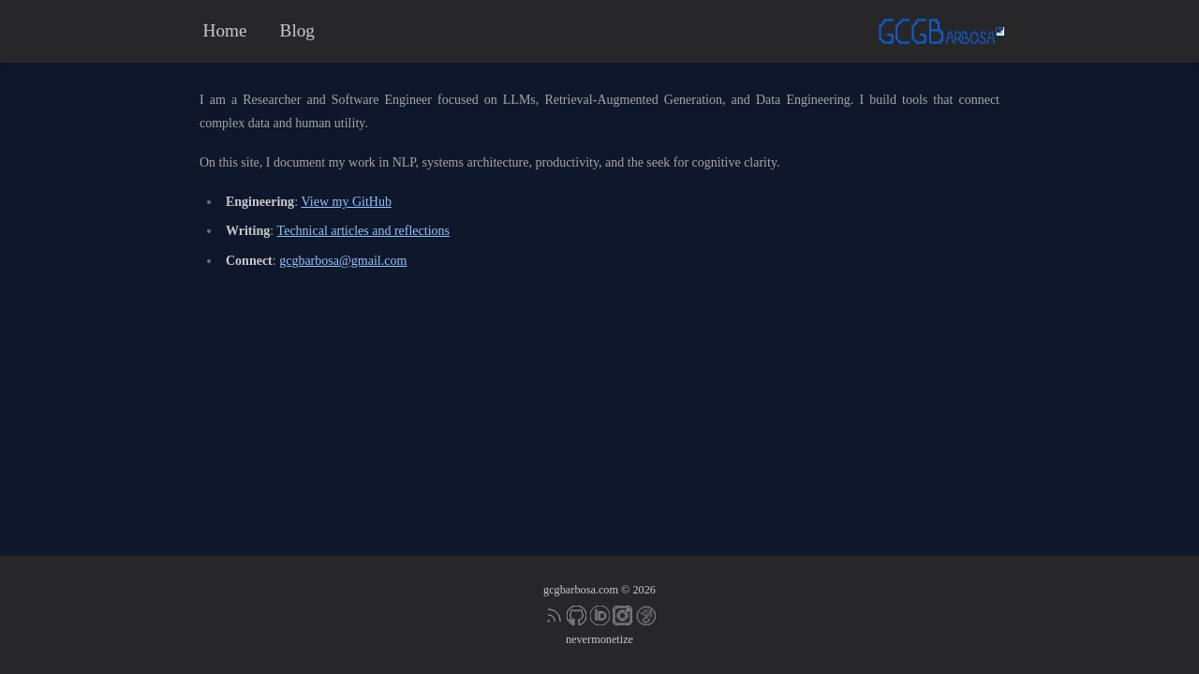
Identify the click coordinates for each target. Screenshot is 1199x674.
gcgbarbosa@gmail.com (343, 261)
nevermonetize (599, 639)
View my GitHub (347, 202)
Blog (297, 30)
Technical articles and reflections (363, 231)
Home (225, 30)
